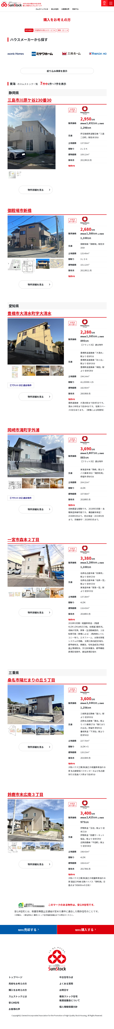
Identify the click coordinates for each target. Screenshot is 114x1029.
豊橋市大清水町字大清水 (29, 313)
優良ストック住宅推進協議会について (69, 998)
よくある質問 (66, 983)
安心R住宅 (54, 9)
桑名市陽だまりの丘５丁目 (31, 680)
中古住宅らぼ (66, 977)
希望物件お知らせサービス (44, 30)
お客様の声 (65, 9)
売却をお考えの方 (18, 983)
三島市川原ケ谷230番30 (30, 100)
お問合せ (63, 990)
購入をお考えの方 (18, 990)
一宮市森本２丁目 (23, 539)
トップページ (15, 977)
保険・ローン (62, 30)
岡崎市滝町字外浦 (23, 430)
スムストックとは (42, 9)
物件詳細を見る (36, 189)
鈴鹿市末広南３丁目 (25, 794)
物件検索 (28, 30)
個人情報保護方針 (68, 1006)
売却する (75, 9)
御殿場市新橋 (19, 210)
